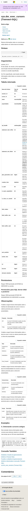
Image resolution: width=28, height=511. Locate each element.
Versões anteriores (5, 500)
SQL (7, 12)
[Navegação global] (1, 2)
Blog (13, 500)
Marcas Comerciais (14, 506)
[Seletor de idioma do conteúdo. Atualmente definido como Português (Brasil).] (7, 487)
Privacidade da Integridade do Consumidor (11, 504)
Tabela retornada (6, 30)
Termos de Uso (4, 506)
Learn (2, 12)
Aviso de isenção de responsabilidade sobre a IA (12, 498)
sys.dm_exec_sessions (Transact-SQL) (11, 465)
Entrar (25, 2)
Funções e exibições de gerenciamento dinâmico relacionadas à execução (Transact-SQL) (13, 461)
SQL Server (12, 12)
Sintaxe (4, 27)
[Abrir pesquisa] (21, 2)
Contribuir (19, 500)
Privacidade (4, 502)
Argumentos (5, 29)
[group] (14, 183)
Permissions (5, 32)
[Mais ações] (25, 12)
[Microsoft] (14, 2)
